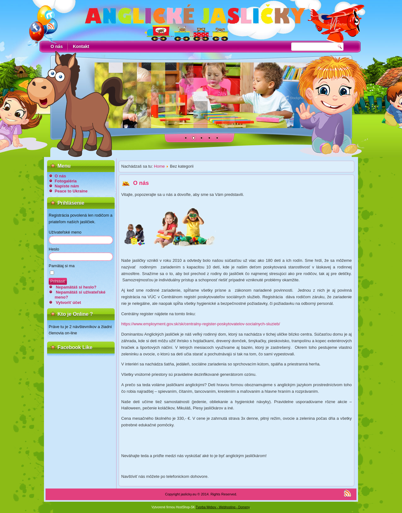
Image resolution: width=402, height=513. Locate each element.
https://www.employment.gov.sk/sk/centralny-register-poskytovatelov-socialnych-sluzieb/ (200, 323)
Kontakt (81, 46)
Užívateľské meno (65, 232)
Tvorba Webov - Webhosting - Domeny (223, 507)
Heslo (54, 249)
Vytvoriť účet (68, 302)
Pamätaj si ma (61, 265)
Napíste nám (67, 186)
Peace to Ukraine (71, 191)
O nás (57, 46)
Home (159, 166)
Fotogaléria (66, 181)
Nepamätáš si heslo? (76, 287)
